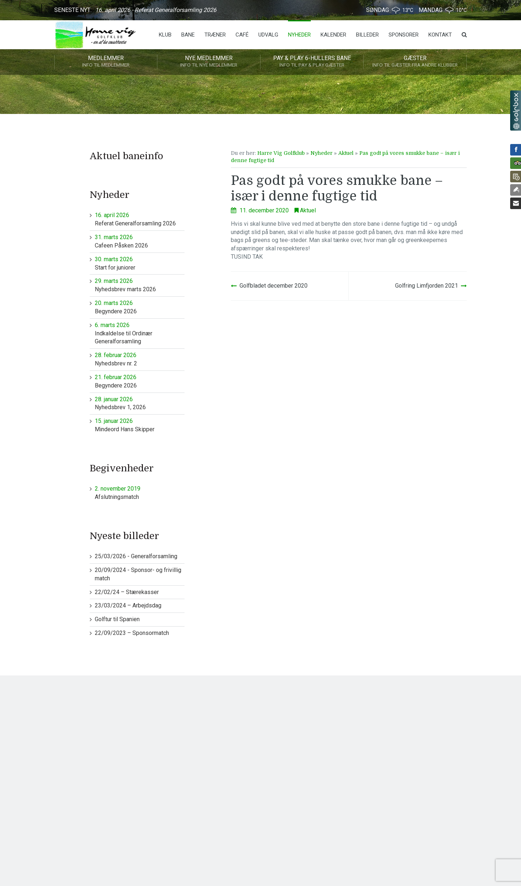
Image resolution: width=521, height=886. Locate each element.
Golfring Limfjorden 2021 (426, 285)
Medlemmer (106, 62)
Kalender (333, 34)
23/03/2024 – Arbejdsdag (128, 605)
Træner (215, 34)
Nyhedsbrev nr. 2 (140, 359)
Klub (165, 34)
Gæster (415, 62)
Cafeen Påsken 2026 (140, 241)
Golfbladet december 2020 (274, 285)
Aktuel (345, 153)
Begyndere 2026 (140, 307)
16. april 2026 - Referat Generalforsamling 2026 (155, 10)
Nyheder (299, 34)
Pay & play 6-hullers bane (311, 62)
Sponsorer (404, 34)
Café (242, 34)
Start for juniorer (140, 263)
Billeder (367, 34)
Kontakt (440, 34)
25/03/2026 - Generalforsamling (136, 556)
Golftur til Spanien (117, 619)
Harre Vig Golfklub (281, 153)
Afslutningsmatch (140, 492)
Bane (188, 34)
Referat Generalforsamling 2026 (140, 219)
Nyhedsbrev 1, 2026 (140, 403)
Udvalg (268, 34)
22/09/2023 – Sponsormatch (132, 632)
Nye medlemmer (208, 62)
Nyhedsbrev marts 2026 (140, 285)
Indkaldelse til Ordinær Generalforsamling (140, 333)
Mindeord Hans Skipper (140, 425)
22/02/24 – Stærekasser (127, 592)
